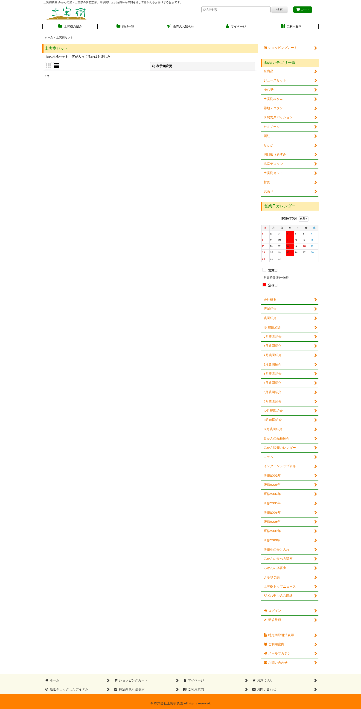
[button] (70, 27)
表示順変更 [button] (162, 66)
